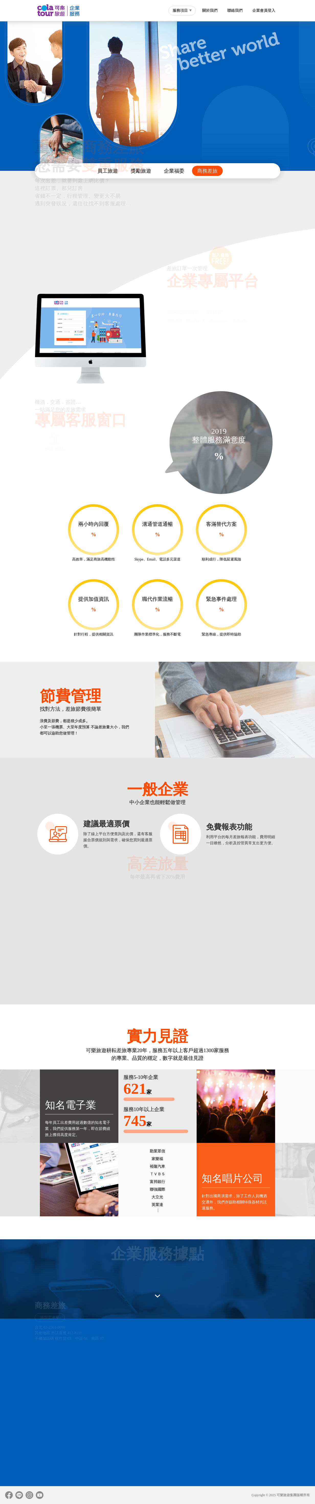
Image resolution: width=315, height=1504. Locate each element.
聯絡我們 (235, 10)
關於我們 (210, 10)
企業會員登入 (263, 10)
